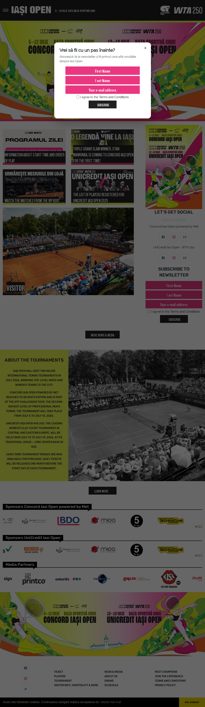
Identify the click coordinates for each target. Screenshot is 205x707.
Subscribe (101, 104)
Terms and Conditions (114, 97)
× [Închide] (145, 47)
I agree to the (102, 97)
